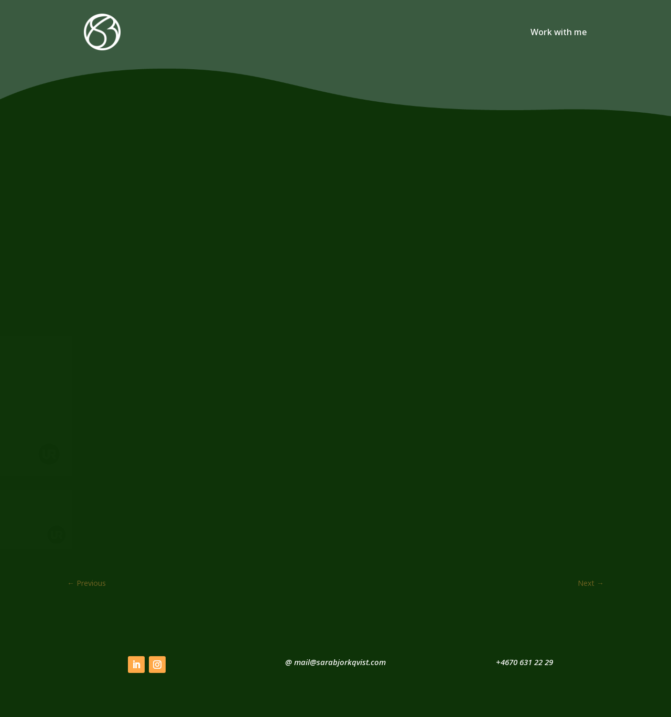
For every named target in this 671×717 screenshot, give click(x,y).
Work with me (559, 33)
